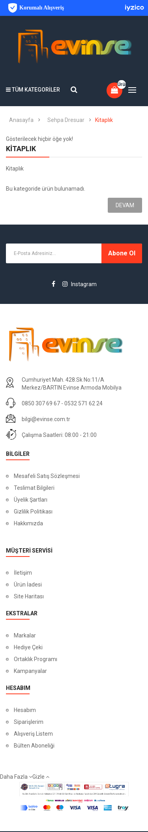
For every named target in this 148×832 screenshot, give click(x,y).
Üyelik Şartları (31, 500)
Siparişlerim (28, 722)
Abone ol (121, 253)
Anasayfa (21, 120)
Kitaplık (104, 120)
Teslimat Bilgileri (34, 488)
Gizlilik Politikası (33, 511)
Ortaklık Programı (35, 659)
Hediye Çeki (28, 647)
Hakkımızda (28, 523)
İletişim (23, 573)
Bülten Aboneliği (34, 745)
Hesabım (25, 710)
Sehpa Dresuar (65, 120)
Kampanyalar (30, 671)
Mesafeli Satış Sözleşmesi (47, 476)
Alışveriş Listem (33, 734)
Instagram (79, 284)
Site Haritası (29, 596)
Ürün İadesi (28, 584)
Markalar (25, 635)
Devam (125, 205)
